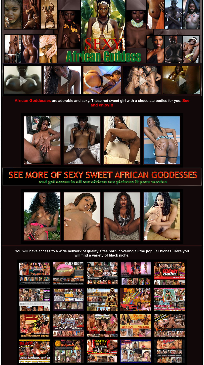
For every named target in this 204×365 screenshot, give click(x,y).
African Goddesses (33, 100)
